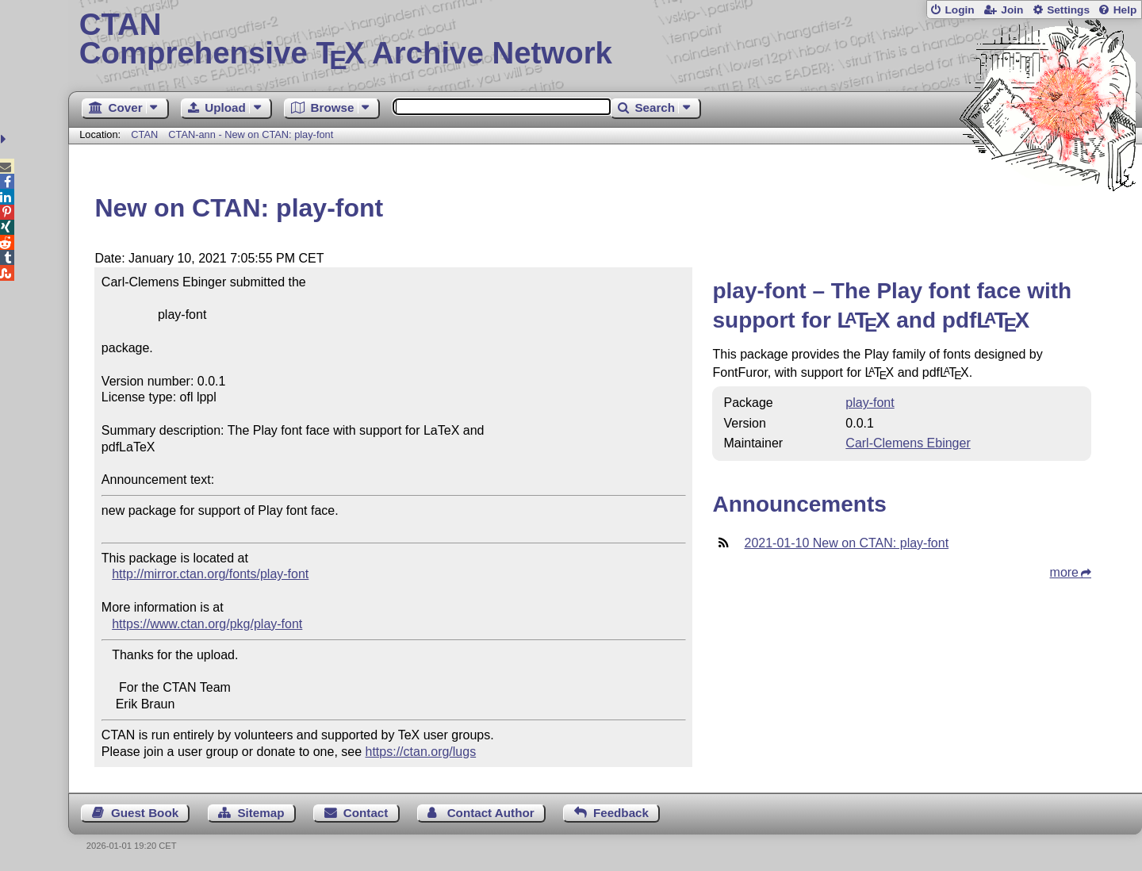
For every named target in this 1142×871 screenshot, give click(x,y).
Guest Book (144, 812)
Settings (1068, 10)
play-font (869, 402)
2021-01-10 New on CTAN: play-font (846, 543)
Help (1125, 10)
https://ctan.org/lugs (421, 751)
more (1064, 572)
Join (1012, 10)
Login (959, 10)
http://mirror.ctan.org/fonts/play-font (210, 574)
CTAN (144, 134)
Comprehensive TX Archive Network (605, 39)
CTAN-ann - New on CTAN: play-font (250, 134)
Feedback (621, 812)
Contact (366, 812)
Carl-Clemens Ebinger (907, 443)
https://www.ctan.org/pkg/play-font (207, 624)
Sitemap (260, 812)
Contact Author (491, 812)
